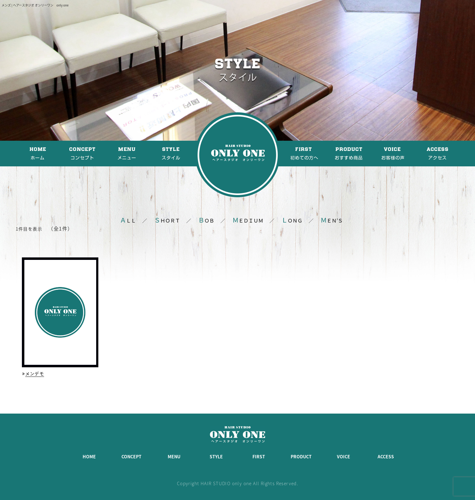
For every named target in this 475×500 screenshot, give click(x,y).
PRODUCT (301, 456)
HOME (89, 456)
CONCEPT (131, 456)
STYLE (216, 456)
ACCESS (386, 456)
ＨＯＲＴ (167, 220)
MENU (174, 456)
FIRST (258, 456)
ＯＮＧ (291, 220)
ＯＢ (206, 220)
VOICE (343, 456)
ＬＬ (128, 220)
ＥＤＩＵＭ (247, 220)
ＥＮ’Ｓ (332, 220)
